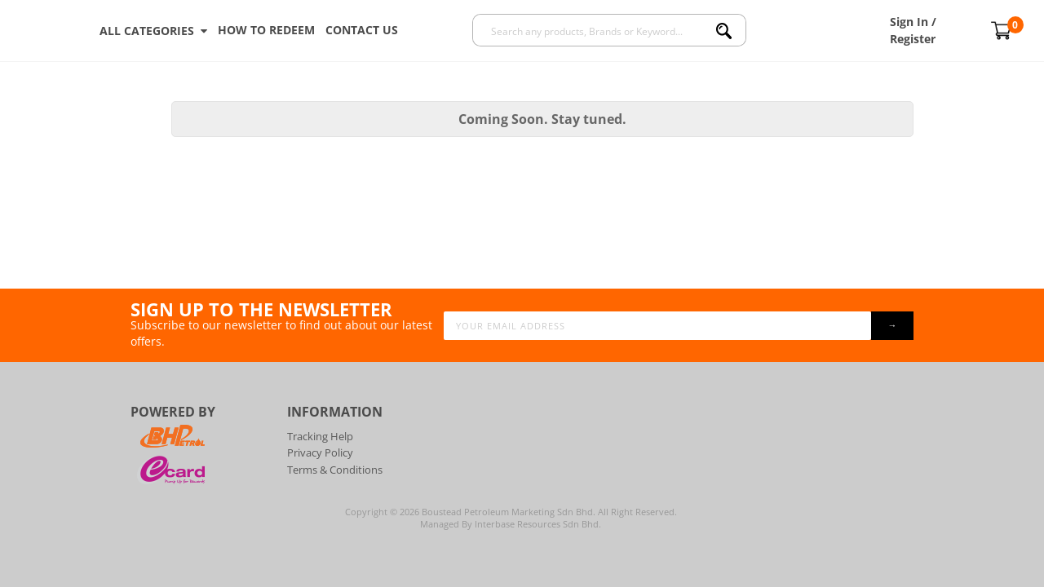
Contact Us (361, 30)
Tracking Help (320, 436)
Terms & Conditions (335, 469)
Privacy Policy (320, 452)
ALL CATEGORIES (153, 31)
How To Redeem (266, 30)
